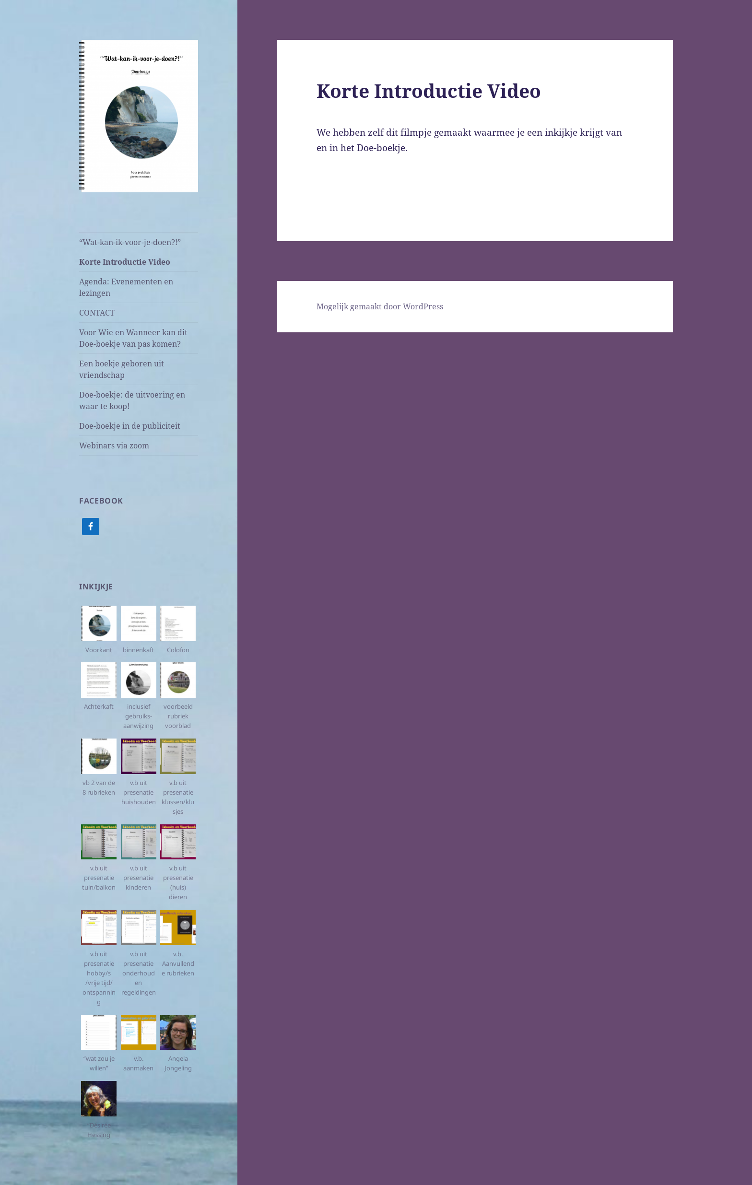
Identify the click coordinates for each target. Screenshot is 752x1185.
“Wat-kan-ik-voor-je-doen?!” (130, 242)
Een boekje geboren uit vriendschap (121, 369)
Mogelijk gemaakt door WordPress (380, 306)
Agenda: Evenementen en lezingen (126, 287)
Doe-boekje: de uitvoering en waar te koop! (132, 400)
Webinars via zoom (114, 445)
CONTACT (97, 312)
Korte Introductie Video (124, 262)
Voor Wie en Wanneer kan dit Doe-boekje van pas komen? (133, 338)
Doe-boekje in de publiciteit (129, 426)
